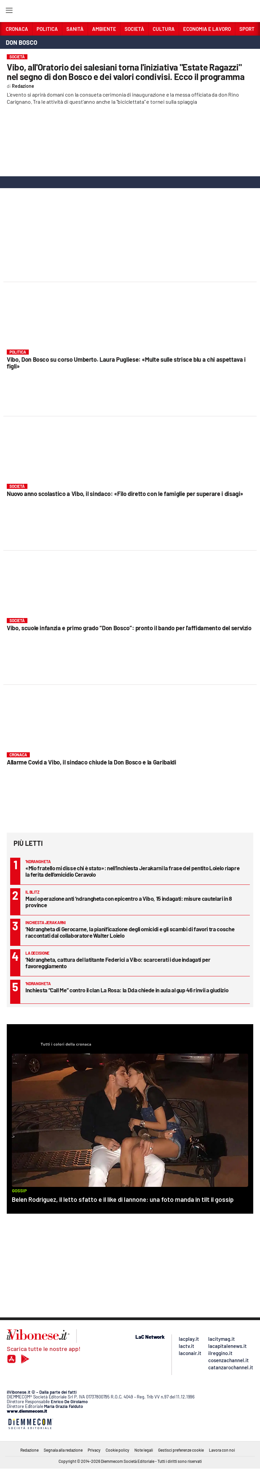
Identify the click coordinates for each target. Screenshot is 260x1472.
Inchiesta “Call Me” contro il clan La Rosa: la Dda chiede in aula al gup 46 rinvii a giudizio (126, 990)
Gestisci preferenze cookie (181, 1450)
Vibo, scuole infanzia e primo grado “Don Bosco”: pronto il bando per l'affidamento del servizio (129, 628)
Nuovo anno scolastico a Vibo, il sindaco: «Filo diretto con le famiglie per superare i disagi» (125, 493)
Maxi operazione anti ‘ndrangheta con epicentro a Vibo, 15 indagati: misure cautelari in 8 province (128, 901)
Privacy (94, 1450)
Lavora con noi (222, 1450)
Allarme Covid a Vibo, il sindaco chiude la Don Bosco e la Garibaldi (91, 762)
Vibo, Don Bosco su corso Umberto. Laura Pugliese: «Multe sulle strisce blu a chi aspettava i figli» (126, 363)
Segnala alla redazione (63, 1450)
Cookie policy (117, 1450)
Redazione (29, 1450)
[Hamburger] (9, 12)
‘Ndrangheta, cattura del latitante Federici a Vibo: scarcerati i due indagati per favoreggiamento (118, 962)
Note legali (143, 1450)
